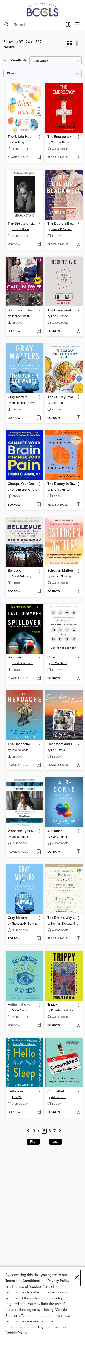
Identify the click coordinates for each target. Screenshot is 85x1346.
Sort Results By (15, 60)
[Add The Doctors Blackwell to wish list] (78, 244)
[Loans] (68, 25)
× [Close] (77, 1278)
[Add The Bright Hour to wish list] (38, 158)
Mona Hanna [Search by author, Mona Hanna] (20, 837)
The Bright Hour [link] (20, 137)
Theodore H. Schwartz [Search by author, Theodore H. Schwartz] (25, 403)
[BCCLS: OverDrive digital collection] (42, 9)
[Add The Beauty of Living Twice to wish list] (38, 244)
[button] (69, 45)
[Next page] (60, 1131)
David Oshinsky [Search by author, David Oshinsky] (21, 576)
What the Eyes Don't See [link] (22, 831)
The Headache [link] (19, 744)
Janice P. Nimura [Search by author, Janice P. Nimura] (61, 229)
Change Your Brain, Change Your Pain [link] (22, 484)
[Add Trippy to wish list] (78, 1026)
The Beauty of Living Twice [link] (22, 224)
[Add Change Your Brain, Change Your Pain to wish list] (38, 505)
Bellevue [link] (14, 571)
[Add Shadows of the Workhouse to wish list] (38, 331)
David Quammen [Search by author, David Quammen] (22, 663)
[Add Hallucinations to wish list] (38, 1026)
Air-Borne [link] (54, 831)
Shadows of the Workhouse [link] (22, 310)
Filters (11, 73)
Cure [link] (51, 658)
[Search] (6, 24)
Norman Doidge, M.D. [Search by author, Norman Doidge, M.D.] (64, 923)
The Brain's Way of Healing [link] (61, 918)
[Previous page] (28, 1131)
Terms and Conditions (22, 1280)
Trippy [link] (52, 1005)
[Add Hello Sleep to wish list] (38, 1112)
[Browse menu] (77, 25)
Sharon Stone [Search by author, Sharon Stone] (20, 229)
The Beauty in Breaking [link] (61, 484)
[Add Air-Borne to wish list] (78, 852)
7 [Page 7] (54, 1130)
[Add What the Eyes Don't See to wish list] (38, 852)
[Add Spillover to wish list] (38, 678)
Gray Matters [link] (17, 397)
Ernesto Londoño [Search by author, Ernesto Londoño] (62, 1010)
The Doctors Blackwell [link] (61, 224)
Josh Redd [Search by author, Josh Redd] (57, 403)
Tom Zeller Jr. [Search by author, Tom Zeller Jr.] (20, 750)
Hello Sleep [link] (16, 1091)
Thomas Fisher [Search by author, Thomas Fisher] (60, 142)
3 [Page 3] (34, 1130)
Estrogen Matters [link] (60, 571)
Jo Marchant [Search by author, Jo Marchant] (59, 663)
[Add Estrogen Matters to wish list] (78, 592)
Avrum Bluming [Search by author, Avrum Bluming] (61, 576)
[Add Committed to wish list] (78, 1112)
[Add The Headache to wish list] (38, 765)
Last (55, 1142)
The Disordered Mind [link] (61, 310)
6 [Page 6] (50, 1130)
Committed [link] (55, 1091)
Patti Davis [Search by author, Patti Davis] (58, 750)
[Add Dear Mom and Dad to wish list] (78, 765)
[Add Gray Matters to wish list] (38, 418)
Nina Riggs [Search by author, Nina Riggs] (18, 142)
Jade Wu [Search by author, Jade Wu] (17, 1097)
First (33, 1142)
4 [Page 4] (39, 1130)
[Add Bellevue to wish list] (38, 592)
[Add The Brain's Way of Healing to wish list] (78, 939)
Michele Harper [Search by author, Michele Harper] (60, 489)
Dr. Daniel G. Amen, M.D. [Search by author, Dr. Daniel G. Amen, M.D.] (25, 489)
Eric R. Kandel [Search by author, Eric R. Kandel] (59, 316)
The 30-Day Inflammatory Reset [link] (61, 397)
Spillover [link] (14, 658)
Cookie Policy (16, 1333)
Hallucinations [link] (19, 1005)
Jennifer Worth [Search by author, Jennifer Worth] (21, 316)
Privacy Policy (58, 1280)
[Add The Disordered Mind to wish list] (78, 331)
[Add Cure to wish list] (78, 678)
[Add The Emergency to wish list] (78, 158)
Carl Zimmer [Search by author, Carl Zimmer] (59, 837)
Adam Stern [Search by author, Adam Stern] (58, 1097)
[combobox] (33, 24)
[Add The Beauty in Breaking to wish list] (78, 505)
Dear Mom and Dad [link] (61, 744)
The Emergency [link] (59, 137)
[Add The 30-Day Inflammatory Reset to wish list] (78, 418)
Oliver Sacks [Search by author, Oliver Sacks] (19, 1010)
